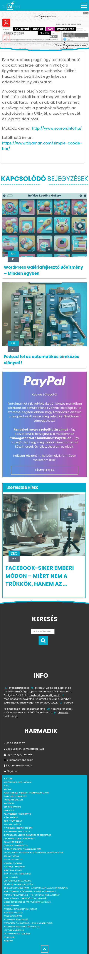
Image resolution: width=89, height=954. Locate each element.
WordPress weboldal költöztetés (22, 926)
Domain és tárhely (13, 842)
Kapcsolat (9, 810)
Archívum (9, 803)
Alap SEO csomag (13, 870)
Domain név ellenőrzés (16, 845)
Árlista (7, 789)
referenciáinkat (30, 709)
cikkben (68, 702)
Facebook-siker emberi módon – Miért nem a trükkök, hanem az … (39, 576)
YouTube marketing (14, 930)
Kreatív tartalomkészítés (17, 873)
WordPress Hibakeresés (16, 919)
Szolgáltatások (12, 824)
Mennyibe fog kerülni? (15, 796)
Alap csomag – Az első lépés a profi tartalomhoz (30, 891)
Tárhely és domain (13, 799)
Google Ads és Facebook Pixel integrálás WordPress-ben (33, 852)
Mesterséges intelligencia (17, 880)
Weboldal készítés (13, 912)
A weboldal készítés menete (18, 828)
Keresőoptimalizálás (14, 866)
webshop (8, 940)
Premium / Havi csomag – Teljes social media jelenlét (32, 895)
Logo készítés (11, 877)
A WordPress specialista (17, 831)
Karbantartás (11, 856)
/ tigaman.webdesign (18, 760)
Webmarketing (11, 905)
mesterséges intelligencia (44, 695)
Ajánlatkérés (11, 817)
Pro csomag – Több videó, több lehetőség (25, 898)
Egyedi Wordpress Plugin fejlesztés (22, 849)
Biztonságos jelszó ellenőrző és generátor (27, 835)
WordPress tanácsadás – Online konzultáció (28, 923)
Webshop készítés (13, 916)
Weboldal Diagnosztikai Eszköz (20, 909)
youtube (8, 778)
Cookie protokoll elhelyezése (19, 838)
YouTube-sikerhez (60, 699)
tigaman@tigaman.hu (18, 754)
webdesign (9, 937)
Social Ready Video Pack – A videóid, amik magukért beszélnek (36, 888)
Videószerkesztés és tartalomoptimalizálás (27, 902)
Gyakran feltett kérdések (17, 933)
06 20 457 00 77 (14, 743)
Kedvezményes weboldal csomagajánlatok (26, 792)
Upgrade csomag (13, 863)
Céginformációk (12, 806)
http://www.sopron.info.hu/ (57, 128)
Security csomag (13, 859)
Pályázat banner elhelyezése (18, 884)
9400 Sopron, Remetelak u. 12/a (24, 749)
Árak (6, 785)
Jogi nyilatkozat (13, 821)
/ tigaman (11, 771)
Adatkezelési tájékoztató (17, 814)
